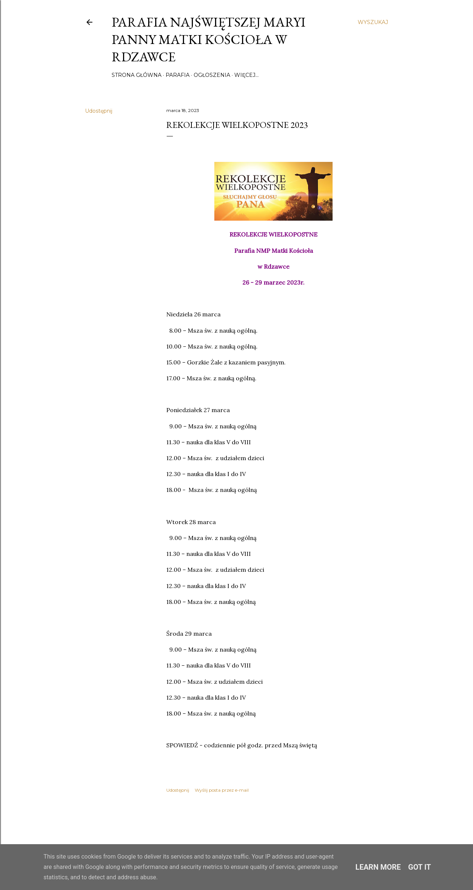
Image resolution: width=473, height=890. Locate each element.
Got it (419, 867)
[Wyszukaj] (373, 22)
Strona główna (136, 75)
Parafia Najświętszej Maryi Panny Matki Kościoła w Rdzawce (209, 39)
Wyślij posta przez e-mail (222, 790)
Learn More (378, 867)
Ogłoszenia (212, 75)
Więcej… (246, 75)
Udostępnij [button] (98, 111)
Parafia (178, 75)
